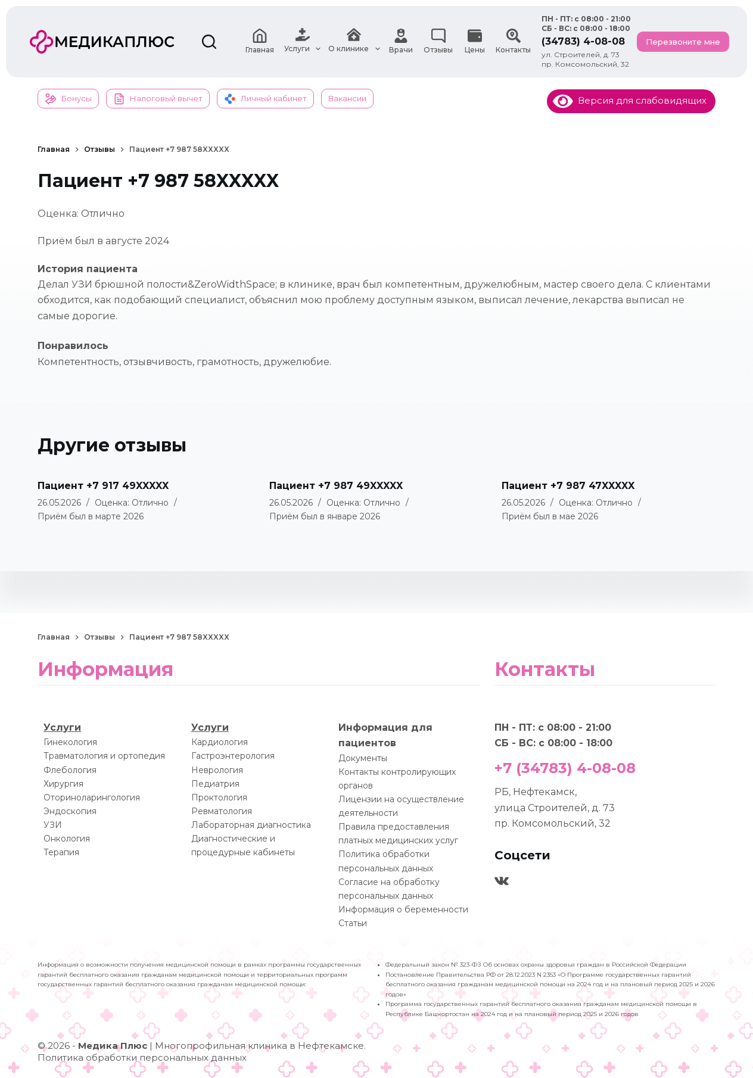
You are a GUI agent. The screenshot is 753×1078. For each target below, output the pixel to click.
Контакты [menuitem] (513, 41)
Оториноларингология (91, 797)
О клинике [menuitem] (355, 41)
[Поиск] (209, 42)
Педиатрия (215, 783)
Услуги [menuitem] (303, 41)
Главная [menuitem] (259, 41)
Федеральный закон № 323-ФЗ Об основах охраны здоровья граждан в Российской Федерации (535, 964)
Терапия (61, 852)
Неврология (217, 770)
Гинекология (70, 742)
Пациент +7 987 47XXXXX (568, 485)
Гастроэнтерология (233, 755)
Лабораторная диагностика (251, 825)
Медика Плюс (112, 1045)
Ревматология (221, 811)
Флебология (70, 770)
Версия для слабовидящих (630, 100)
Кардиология (219, 742)
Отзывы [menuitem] (439, 41)
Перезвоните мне (683, 41)
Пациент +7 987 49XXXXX (336, 485)
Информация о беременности (403, 909)
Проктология (219, 797)
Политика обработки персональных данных (142, 1057)
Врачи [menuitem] (401, 41)
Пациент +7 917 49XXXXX (103, 485)
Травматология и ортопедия (104, 755)
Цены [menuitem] (474, 41)
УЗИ (52, 825)
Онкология (66, 838)
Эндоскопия (70, 811)
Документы (362, 758)
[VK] (501, 881)
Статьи (352, 923)
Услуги (62, 727)
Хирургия (63, 783)
